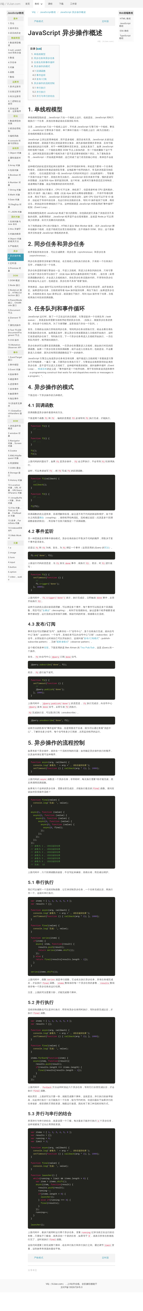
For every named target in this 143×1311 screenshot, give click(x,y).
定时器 (107, 22)
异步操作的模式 (42, 66)
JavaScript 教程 (125, 24)
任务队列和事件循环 (44, 62)
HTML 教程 (125, 18)
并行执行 (41, 92)
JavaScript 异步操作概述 (73, 12)
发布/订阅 (41, 79)
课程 (50, 3)
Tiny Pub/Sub (87, 651)
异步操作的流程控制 (44, 83)
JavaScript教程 (48, 12)
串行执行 (41, 87)
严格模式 (36, 22)
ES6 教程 (124, 31)
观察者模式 (62, 645)
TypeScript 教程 (125, 37)
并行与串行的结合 (45, 96)
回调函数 (41, 71)
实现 (46, 651)
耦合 (41, 520)
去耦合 (46, 614)
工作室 (73, 3)
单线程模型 (39, 54)
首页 (27, 3)
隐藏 (39, 49)
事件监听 (41, 75)
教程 (37, 3)
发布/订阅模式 (91, 642)
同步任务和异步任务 (44, 58)
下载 (61, 3)
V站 (32, 12)
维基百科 (42, 369)
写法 (106, 550)
